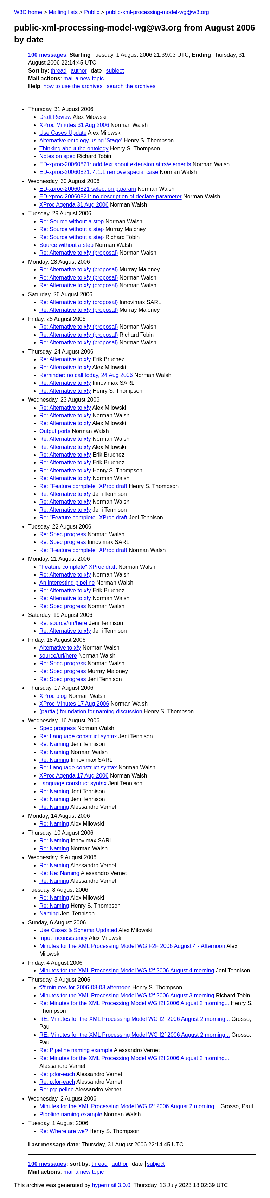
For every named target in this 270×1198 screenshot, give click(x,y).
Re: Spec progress (62, 534)
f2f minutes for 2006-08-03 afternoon (85, 987)
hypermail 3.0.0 (111, 1185)
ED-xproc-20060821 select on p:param (87, 189)
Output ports (54, 431)
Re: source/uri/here (63, 623)
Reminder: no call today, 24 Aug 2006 (86, 375)
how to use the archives (73, 86)
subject (115, 71)
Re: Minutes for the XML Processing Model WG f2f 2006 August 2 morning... (134, 1003)
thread (58, 71)
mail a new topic (83, 78)
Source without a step (66, 245)
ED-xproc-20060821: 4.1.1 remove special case (98, 172)
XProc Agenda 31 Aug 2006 (74, 205)
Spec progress (57, 728)
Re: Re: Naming (59, 873)
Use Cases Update (62, 133)
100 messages (47, 55)
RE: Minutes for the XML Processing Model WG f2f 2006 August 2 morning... (134, 1019)
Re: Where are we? (63, 1131)
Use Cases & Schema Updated (78, 930)
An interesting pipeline (67, 583)
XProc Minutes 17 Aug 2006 (74, 704)
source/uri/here (58, 656)
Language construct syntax (73, 783)
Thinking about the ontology (74, 149)
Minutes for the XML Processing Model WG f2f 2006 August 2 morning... (129, 1106)
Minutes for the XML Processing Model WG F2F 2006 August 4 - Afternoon (132, 946)
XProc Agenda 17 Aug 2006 (74, 776)
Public (91, 12)
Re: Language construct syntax (78, 736)
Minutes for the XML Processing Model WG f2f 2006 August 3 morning (126, 995)
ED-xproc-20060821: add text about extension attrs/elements (115, 164)
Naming (49, 913)
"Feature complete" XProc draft (78, 567)
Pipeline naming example (70, 1114)
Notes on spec (57, 156)
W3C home (28, 12)
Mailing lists (63, 12)
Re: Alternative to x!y (65, 359)
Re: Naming (54, 744)
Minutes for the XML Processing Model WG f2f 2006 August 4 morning (126, 971)
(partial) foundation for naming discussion (90, 711)
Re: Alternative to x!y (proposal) (78, 253)
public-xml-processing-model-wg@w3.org (157, 12)
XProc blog (53, 696)
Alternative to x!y (60, 648)
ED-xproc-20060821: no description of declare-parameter (110, 197)
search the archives (131, 86)
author (78, 71)
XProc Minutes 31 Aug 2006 (74, 125)
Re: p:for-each (57, 1074)
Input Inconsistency (63, 938)
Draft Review (55, 117)
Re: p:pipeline (56, 1089)
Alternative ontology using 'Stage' (80, 140)
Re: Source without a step (71, 221)
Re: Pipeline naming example (75, 1050)
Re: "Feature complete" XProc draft (83, 486)
